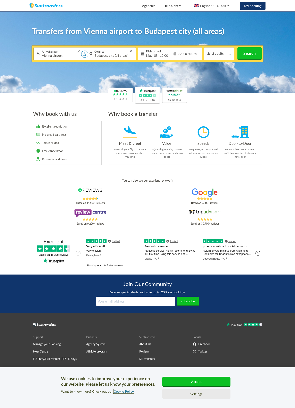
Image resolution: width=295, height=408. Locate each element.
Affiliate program (96, 351)
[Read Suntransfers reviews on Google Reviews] (204, 192)
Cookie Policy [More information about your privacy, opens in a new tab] (124, 391)
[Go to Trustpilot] (244, 325)
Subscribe (188, 301)
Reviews (144, 351)
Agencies (148, 6)
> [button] (78, 51)
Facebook (201, 344)
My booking (252, 6)
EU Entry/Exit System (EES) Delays (55, 359)
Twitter (200, 351)
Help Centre (172, 6)
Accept (196, 381)
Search (249, 53)
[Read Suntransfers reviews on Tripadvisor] (204, 213)
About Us (145, 344)
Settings (196, 394)
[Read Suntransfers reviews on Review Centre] (90, 213)
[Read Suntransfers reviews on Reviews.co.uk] (90, 192)
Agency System (96, 344)
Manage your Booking (47, 344)
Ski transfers (147, 359)
